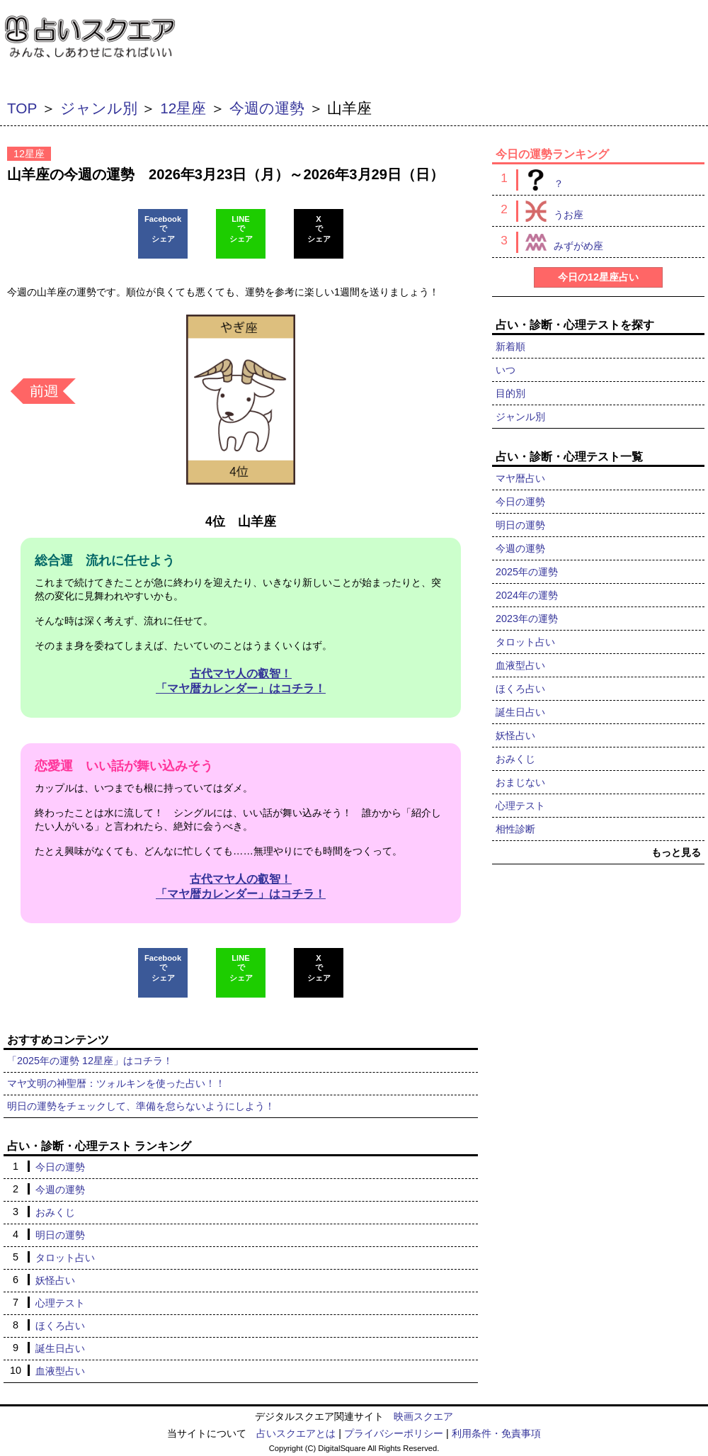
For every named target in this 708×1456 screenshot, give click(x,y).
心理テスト (60, 1303)
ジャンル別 (98, 108)
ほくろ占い (60, 1325)
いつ (505, 370)
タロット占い (65, 1257)
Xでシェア (319, 229)
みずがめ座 (559, 242)
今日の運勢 (60, 1167)
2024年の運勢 (527, 595)
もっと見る (676, 852)
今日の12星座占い (598, 277)
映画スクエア (423, 1416)
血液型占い (60, 1371)
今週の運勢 (266, 108)
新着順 (510, 346)
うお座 (549, 211)
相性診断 (515, 829)
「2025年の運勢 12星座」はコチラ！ (90, 1060)
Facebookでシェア (162, 229)
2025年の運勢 (527, 571)
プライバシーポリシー (393, 1433)
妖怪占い (55, 1280)
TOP (22, 108)
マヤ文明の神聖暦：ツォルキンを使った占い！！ (116, 1083)
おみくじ (55, 1212)
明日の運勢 (60, 1235)
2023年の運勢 (527, 618)
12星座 (183, 108)
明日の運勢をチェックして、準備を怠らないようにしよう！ (141, 1106)
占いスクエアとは (296, 1433)
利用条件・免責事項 (496, 1433)
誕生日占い (60, 1348)
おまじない (520, 782)
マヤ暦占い (520, 478)
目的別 (510, 393)
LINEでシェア (241, 229)
